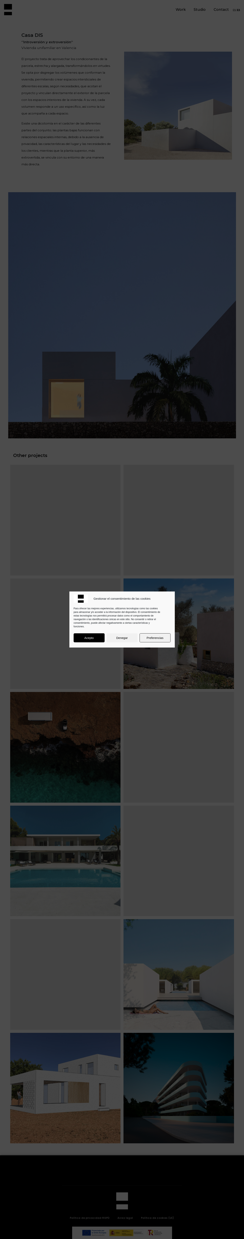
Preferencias (154, 638)
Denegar (122, 638)
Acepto (89, 638)
